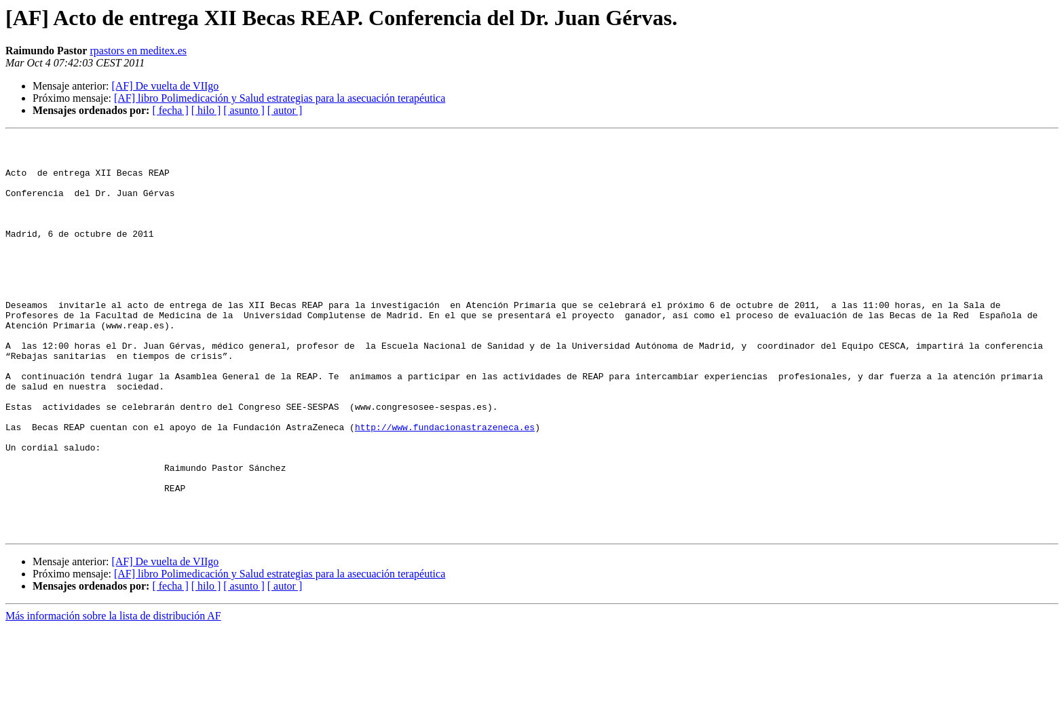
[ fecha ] (170, 110)
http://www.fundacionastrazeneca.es (445, 486)
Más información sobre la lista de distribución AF (113, 695)
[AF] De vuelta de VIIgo (164, 86)
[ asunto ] (243, 110)
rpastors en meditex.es (138, 50)
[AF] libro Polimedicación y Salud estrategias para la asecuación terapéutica (279, 98)
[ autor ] (285, 110)
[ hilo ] (206, 110)
